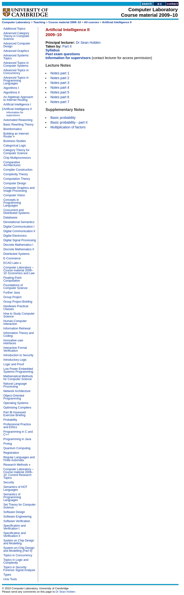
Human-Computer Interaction (15, 322)
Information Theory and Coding (18, 334)
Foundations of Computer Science (15, 287)
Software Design (14, 512)
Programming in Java (17, 439)
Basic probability (62, 118)
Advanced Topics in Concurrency (16, 72)
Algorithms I (11, 88)
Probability (10, 419)
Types (7, 574)
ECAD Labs (11, 263)
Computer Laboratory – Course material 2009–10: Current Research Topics (18, 474)
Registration (11, 452)
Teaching (39, 22)
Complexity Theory (15, 174)
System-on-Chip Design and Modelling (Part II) (18, 549)
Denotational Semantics (18, 222)
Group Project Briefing (17, 301)
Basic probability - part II (68, 122)
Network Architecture (16, 391)
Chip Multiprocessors (17, 157)
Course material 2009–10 (64, 22)
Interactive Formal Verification (15, 349)
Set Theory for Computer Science (19, 506)
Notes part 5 (59, 92)
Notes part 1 (59, 73)
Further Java (11, 292)
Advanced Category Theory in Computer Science (16, 36)
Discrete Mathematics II (18, 249)
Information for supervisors (14, 114)
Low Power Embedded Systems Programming (18, 370)
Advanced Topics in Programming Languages (16, 80)
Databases (10, 217)
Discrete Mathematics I (18, 244)
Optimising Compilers (17, 407)
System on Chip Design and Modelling (18, 542)
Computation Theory (16, 178)
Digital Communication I (18, 226)
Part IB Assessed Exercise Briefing (14, 414)
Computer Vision (14, 195)
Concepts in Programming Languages (12, 202)
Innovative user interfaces (13, 342)
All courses (91, 22)
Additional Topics (14, 28)
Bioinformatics (12, 129)
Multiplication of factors (68, 127)
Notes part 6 (59, 97)
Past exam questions (63, 54)
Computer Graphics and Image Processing (18, 189)
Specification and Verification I (14, 527)
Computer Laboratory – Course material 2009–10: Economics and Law (18, 270)
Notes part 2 (59, 78)
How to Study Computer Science (18, 315)
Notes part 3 (59, 83)
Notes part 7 (59, 102)
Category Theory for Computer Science (16, 151)
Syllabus (53, 50)
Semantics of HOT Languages (15, 488)
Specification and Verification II (14, 534)
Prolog (7, 443)
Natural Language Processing (15, 385)
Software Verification (16, 521)
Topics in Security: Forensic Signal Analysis (19, 569)
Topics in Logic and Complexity (15, 561)
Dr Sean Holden (88, 42)
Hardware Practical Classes (15, 308)
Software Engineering (17, 516)
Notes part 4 (59, 87)
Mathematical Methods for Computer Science (18, 378)
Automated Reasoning (17, 120)
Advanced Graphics (16, 51)
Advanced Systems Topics (16, 57)
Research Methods (15, 464)
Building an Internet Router (16, 135)
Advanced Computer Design (16, 45)
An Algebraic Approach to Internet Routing (18, 98)
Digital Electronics (15, 235)
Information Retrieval (16, 328)
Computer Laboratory (16, 22)
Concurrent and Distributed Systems (16, 211)
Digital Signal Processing (19, 240)
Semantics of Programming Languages (12, 497)
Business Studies (14, 141)
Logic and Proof (13, 364)
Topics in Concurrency (17, 555)
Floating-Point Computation (12, 279)
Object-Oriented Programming (13, 397)
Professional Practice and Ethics (17, 426)
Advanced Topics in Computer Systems (16, 64)
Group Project (12, 297)
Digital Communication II (19, 231)
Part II (67, 46)
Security (8, 482)
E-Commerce (12, 258)
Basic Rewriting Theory (18, 124)
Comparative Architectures (12, 164)
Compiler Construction (17, 169)
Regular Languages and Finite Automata (19, 459)
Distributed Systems (16, 254)
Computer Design (14, 183)
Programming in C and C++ (18, 433)
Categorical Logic (14, 145)
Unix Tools (10, 579)
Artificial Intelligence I (17, 104)
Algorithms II (11, 92)
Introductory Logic (15, 359)
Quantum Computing (16, 448)
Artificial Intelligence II (117, 22)
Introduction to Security (18, 355)
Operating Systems (15, 403)
